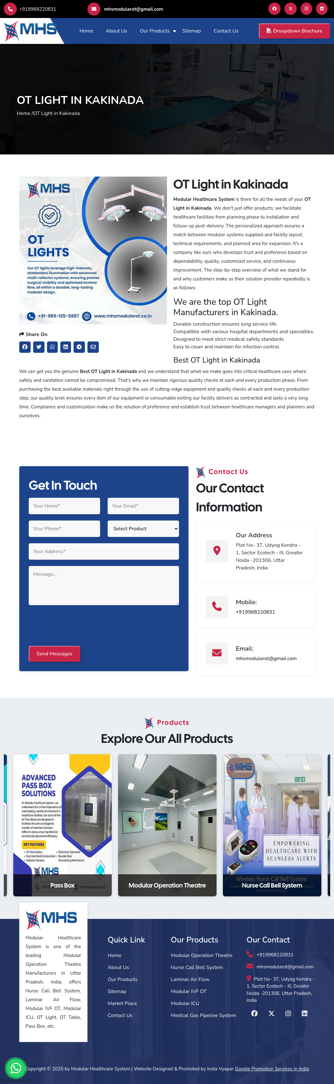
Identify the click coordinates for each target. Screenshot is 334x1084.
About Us (116, 30)
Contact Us (226, 30)
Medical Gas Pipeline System (203, 1015)
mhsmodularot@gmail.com (125, 9)
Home (86, 30)
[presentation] (77, 626)
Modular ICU (185, 1003)
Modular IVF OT (188, 991)
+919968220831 (30, 9)
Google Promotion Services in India (272, 1069)
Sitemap (191, 30)
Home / (25, 113)
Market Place (122, 1003)
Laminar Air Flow (190, 979)
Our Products (155, 30)
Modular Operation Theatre (202, 955)
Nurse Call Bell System (197, 967)
